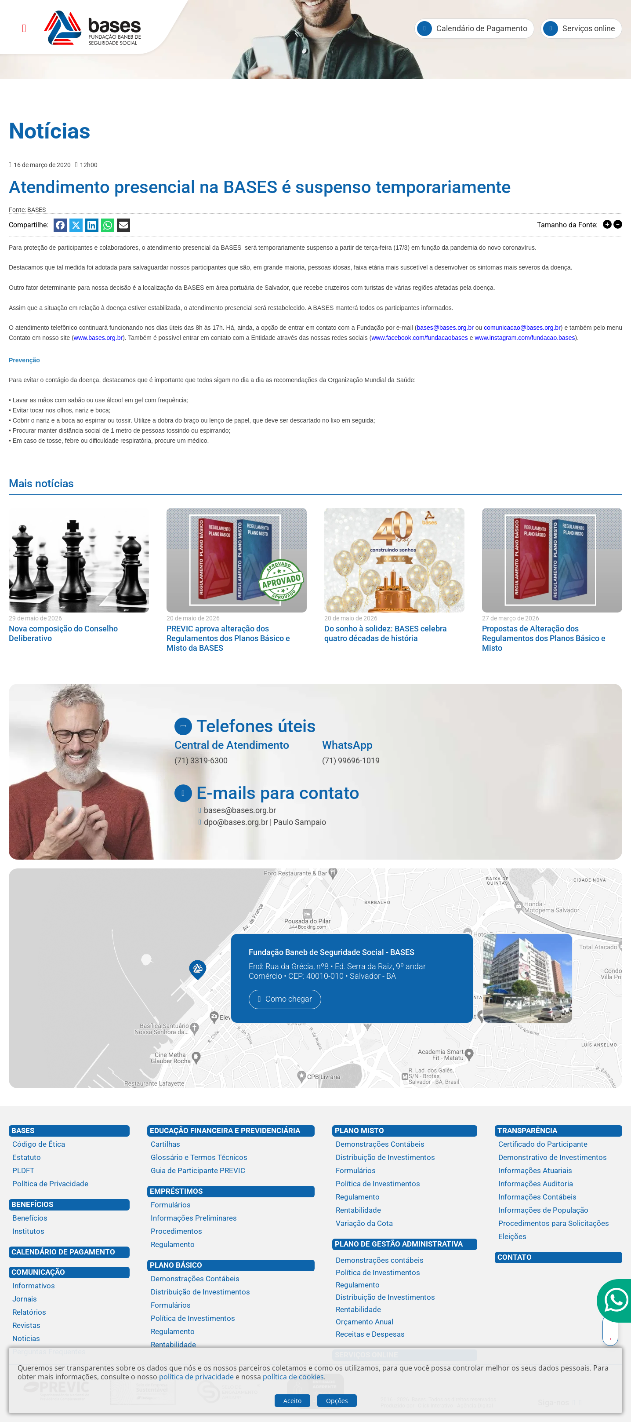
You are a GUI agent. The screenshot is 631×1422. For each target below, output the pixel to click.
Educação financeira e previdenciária (225, 1130)
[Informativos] (69, 1286)
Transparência (527, 1130)
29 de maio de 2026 (35, 618)
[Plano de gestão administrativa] (404, 1253)
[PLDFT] (69, 1171)
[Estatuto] (69, 1158)
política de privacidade (196, 1377)
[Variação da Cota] (404, 1224)
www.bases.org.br (98, 337)
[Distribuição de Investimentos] (231, 1292)
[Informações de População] (558, 1210)
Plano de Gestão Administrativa (399, 1244)
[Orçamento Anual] (404, 1322)
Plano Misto (359, 1130)
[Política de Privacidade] (69, 1184)
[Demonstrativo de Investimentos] (558, 1158)
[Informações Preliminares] (231, 1218)
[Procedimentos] (231, 1231)
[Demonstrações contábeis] (404, 1260)
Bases (22, 1130)
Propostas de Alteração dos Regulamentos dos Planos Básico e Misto (544, 638)
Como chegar (288, 999)
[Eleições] (558, 1237)
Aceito (292, 1400)
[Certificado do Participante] (558, 1144)
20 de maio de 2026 (193, 618)
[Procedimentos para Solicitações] (558, 1224)
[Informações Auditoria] (558, 1184)
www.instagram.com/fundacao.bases (525, 337)
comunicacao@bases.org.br (522, 327)
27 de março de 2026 (510, 618)
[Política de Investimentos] (231, 1319)
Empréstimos (176, 1191)
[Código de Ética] (69, 1144)
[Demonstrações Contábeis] (231, 1279)
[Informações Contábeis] (558, 1197)
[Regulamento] (231, 1245)
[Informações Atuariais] (558, 1171)
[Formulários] (231, 1205)
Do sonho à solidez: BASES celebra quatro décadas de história (385, 633)
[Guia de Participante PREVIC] (231, 1171)
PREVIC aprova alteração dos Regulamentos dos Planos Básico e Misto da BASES (228, 638)
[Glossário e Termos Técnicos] (231, 1158)
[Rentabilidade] (231, 1345)
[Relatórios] (69, 1312)
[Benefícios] (69, 1218)
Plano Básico (176, 1265)
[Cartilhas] (231, 1144)
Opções (337, 1400)
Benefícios (32, 1204)
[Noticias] (69, 1339)
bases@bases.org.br (445, 327)
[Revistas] (69, 1326)
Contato (514, 1257)
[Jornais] (69, 1299)
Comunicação (38, 1272)
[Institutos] (69, 1231)
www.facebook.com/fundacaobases (419, 337)
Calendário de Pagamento (63, 1251)
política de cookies (293, 1377)
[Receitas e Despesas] (404, 1334)
